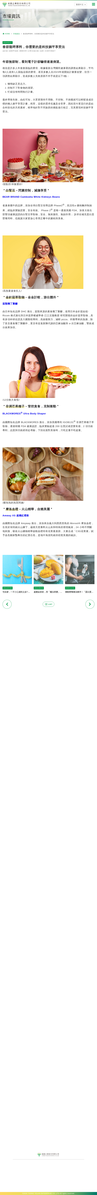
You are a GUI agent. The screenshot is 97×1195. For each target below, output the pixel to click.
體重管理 (23, 197)
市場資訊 (16, 34)
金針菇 (5, 197)
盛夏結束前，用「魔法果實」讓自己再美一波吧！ (48, 738)
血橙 (42, 197)
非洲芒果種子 (50, 197)
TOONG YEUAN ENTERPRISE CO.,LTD (43, 1193)
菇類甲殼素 (13, 197)
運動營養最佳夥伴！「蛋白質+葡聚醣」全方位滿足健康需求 (79, 738)
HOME (7, 34)
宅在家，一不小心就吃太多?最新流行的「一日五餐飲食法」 (17, 738)
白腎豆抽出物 (33, 197)
